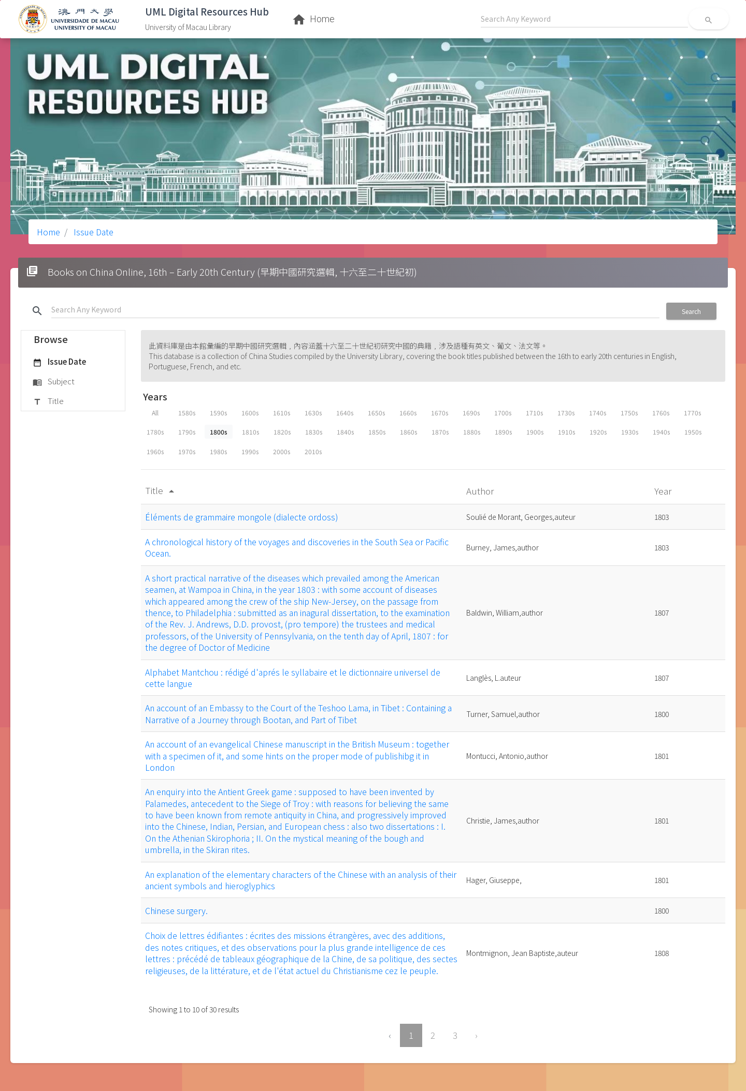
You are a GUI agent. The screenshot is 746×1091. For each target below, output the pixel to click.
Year (663, 490)
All (155, 412)
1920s (598, 431)
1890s (503, 431)
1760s (660, 412)
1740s (597, 412)
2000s (281, 451)
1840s (345, 431)
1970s (186, 451)
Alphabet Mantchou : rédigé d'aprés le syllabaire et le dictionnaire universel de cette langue (292, 678)
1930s (629, 431)
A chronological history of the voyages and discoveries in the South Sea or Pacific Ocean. (297, 547)
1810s (250, 431)
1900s (534, 431)
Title (48, 401)
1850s (376, 431)
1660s (408, 412)
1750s (629, 412)
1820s (282, 431)
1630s (313, 412)
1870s (440, 431)
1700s (502, 412)
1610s (281, 412)
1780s (155, 431)
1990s (250, 451)
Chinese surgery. (176, 910)
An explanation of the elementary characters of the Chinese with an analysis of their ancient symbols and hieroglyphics (300, 880)
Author (481, 490)
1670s (439, 412)
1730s (566, 412)
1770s (692, 412)
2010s (313, 451)
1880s (471, 431)
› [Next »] (476, 1035)
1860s (408, 431)
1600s (250, 412)
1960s (155, 451)
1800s (218, 431)
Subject (54, 381)
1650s (376, 412)
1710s (534, 412)
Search (691, 311)
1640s (344, 412)
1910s (566, 431)
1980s (218, 451)
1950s (692, 431)
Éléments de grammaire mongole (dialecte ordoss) (241, 517)
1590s (218, 412)
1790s (186, 431)
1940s (661, 431)
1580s (186, 412)
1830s (313, 431)
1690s (471, 412)
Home (48, 232)
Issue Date (92, 232)
